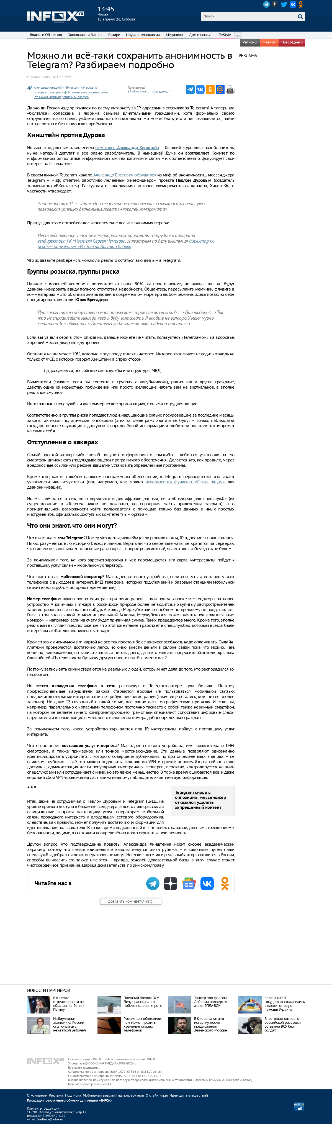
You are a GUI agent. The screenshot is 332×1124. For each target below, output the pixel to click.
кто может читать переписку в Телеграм (61, 97)
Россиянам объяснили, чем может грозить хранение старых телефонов (142, 1024)
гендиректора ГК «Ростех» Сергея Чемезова (81, 241)
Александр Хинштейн (48, 87)
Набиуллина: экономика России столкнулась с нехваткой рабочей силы (69, 1026)
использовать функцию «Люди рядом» (185, 481)
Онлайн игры (157, 1095)
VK (293, 4)
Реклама (56, 1095)
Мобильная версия (99, 1095)
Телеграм (72, 87)
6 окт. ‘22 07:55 (60, 77)
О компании (37, 1095)
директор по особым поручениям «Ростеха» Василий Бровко (126, 244)
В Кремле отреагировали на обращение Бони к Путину (68, 1003)
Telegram (266, 4)
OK (301, 4)
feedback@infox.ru (50, 1119)
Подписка (73, 1095)
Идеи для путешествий (188, 1095)
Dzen (275, 4)
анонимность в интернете (90, 92)
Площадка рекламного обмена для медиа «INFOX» (69, 1101)
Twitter (284, 4)
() (130, 902)
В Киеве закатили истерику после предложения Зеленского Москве (210, 1024)
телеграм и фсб (59, 92)
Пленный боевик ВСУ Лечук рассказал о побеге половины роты (142, 1001)
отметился (127, 147)
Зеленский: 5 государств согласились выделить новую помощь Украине (284, 1003)
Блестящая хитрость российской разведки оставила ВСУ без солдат (282, 1024)
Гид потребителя (130, 1095)
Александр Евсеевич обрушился (124, 175)
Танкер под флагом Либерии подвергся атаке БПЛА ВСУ (210, 1001)
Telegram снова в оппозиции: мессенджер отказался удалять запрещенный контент (200, 800)
